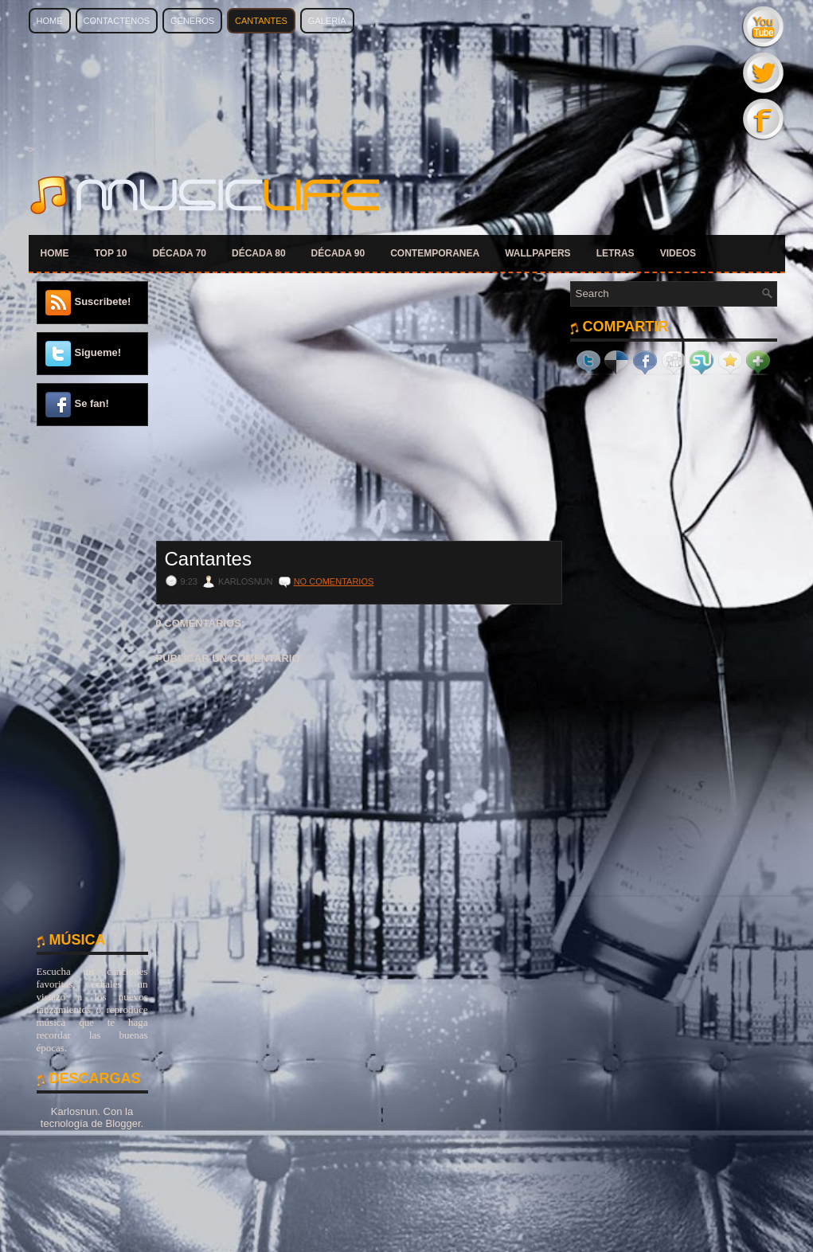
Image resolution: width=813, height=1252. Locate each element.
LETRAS (615, 253)
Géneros (192, 20)
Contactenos (117, 20)
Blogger (122, 1123)
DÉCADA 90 (338, 253)
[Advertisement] (92, 677)
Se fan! (92, 403)
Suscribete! (103, 301)
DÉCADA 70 (179, 253)
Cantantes (261, 20)
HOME (55, 253)
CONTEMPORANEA (434, 253)
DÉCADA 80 (259, 253)
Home (50, 20)
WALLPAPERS (537, 253)
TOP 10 (111, 253)
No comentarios (334, 581)
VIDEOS (678, 253)
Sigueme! (98, 352)
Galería (327, 20)
